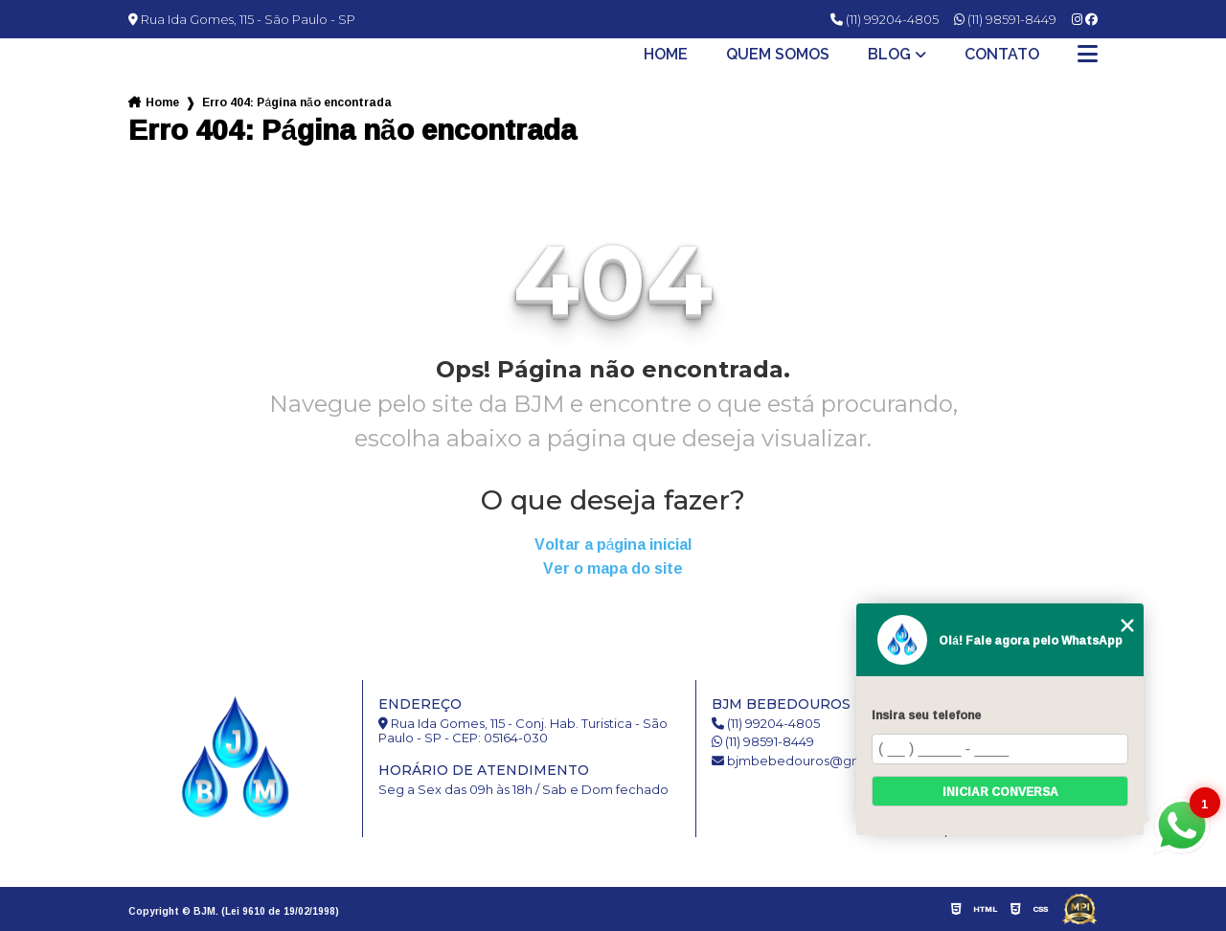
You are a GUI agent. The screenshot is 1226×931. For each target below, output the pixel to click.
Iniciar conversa (1000, 792)
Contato (1002, 54)
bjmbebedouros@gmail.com (810, 761)
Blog (889, 54)
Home (666, 54)
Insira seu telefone (926, 715)
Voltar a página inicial (613, 544)
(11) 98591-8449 (1005, 19)
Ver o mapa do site (613, 568)
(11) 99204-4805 (884, 19)
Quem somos (777, 54)
